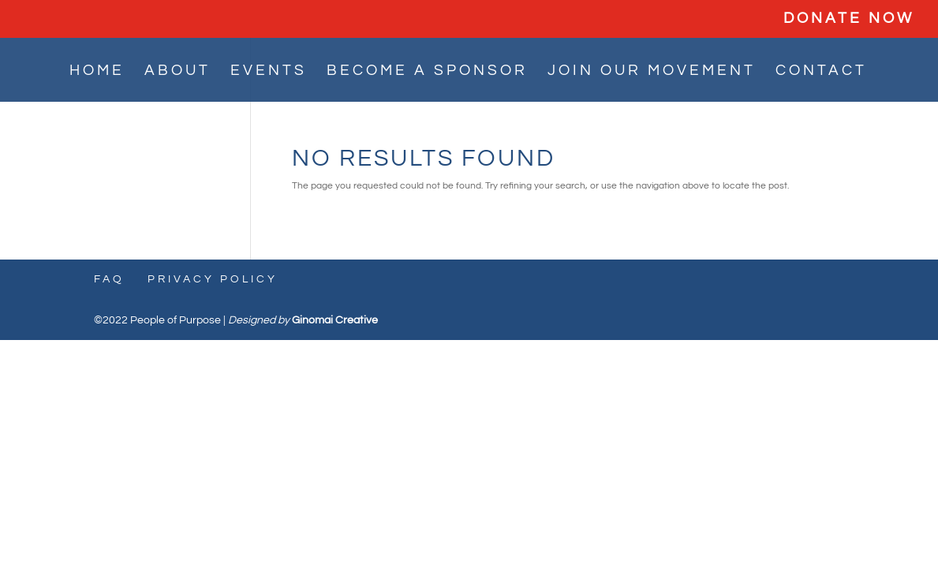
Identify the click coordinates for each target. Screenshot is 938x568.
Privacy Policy (213, 279)
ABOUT (177, 71)
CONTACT (821, 71)
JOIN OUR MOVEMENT (651, 71)
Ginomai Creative (335, 320)
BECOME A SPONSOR (427, 71)
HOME (97, 71)
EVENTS (268, 71)
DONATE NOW (848, 18)
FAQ (109, 279)
